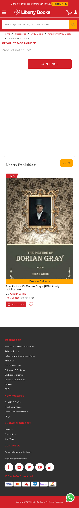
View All (66, 163)
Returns (9, 429)
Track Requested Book (16, 411)
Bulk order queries (14, 374)
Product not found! (18, 38)
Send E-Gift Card (13, 402)
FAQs (7, 389)
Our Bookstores (13, 365)
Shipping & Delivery (15, 370)
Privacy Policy (12, 351)
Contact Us (10, 434)
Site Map (9, 439)
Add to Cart (15, 304)
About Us (9, 360)
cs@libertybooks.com (16, 458)
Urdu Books (37, 33)
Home (7, 33)
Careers (8, 384)
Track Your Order (13, 406)
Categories (20, 33)
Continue (50, 64)
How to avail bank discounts (19, 346)
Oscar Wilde (18, 293)
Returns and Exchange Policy (20, 356)
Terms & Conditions (15, 379)
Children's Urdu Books (59, 33)
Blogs (7, 416)
